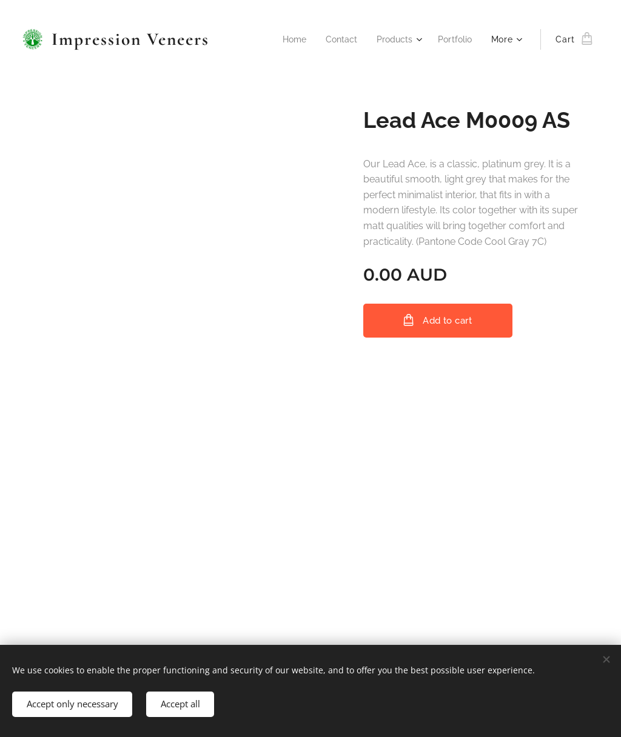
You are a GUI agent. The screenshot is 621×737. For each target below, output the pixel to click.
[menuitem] (287, 39)
